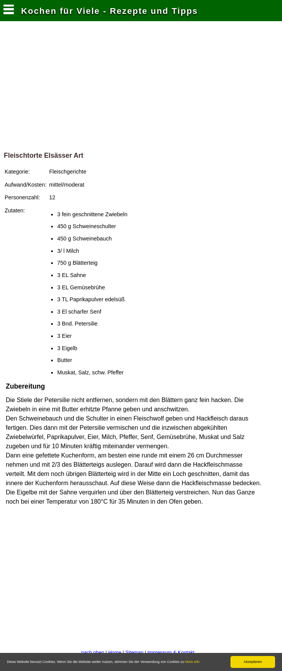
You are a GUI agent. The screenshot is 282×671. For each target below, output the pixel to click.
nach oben (92, 652)
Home (114, 652)
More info (192, 662)
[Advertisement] (141, 88)
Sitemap (134, 652)
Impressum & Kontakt (170, 652)
